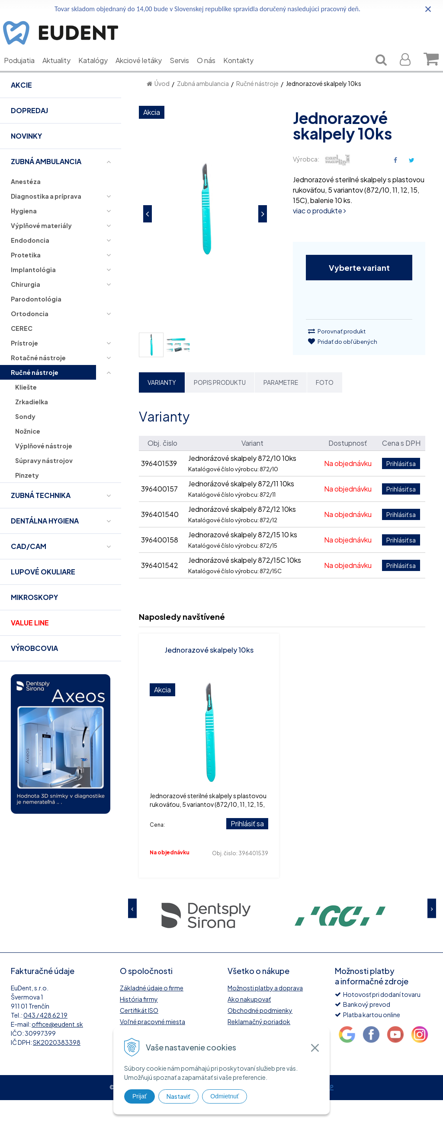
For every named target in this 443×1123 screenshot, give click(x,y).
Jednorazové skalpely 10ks (209, 672)
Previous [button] (132, 931)
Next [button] (431, 931)
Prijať (139, 1096)
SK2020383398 (56, 1065)
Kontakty (245, 73)
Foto (325, 405)
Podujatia (25, 73)
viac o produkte (319, 233)
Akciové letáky (145, 73)
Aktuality (63, 73)
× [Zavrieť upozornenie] (428, 9)
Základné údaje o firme (151, 1011)
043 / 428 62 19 (45, 1038)
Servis (186, 73)
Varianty (162, 405)
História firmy (139, 1022)
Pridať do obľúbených (342, 364)
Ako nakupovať (249, 1022)
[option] (206, 937)
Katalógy (99, 73)
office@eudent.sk (57, 1047)
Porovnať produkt (337, 354)
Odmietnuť (224, 1096)
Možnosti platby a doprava (265, 1011)
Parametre (280, 405)
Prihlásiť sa (247, 846)
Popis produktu (220, 405)
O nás (212, 73)
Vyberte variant (359, 290)
